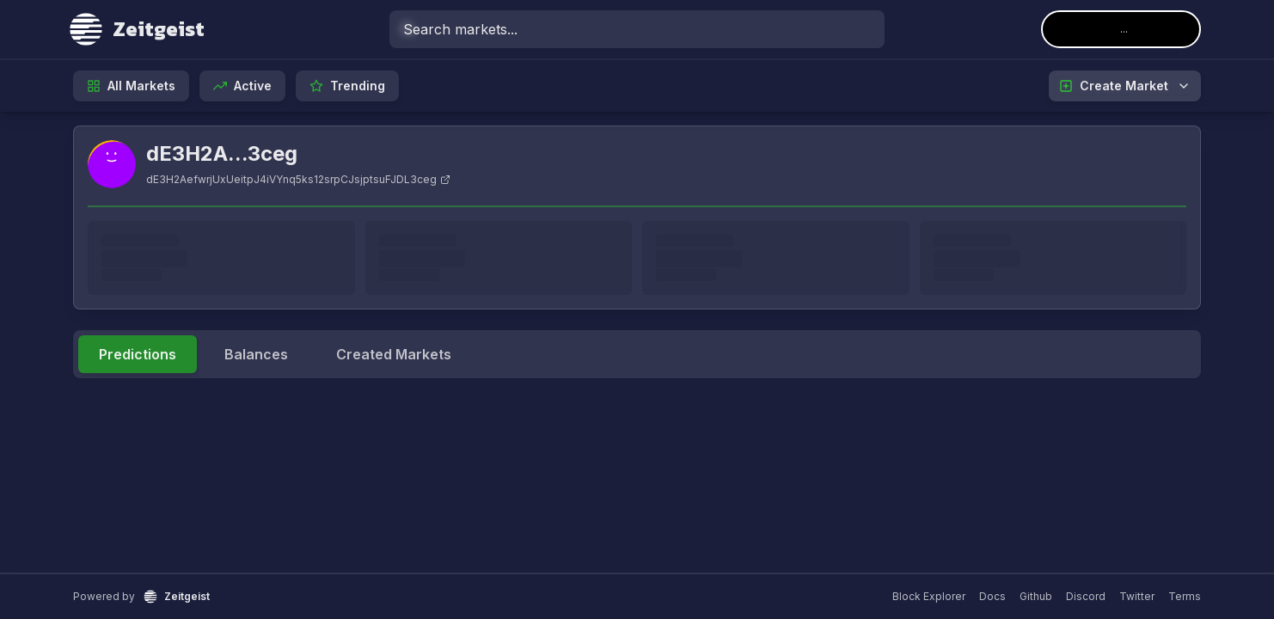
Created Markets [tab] (393, 354)
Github (1036, 596)
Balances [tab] (256, 354)
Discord (1086, 596)
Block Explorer (928, 596)
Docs (992, 596)
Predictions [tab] (137, 354)
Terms (1184, 596)
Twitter (1137, 596)
